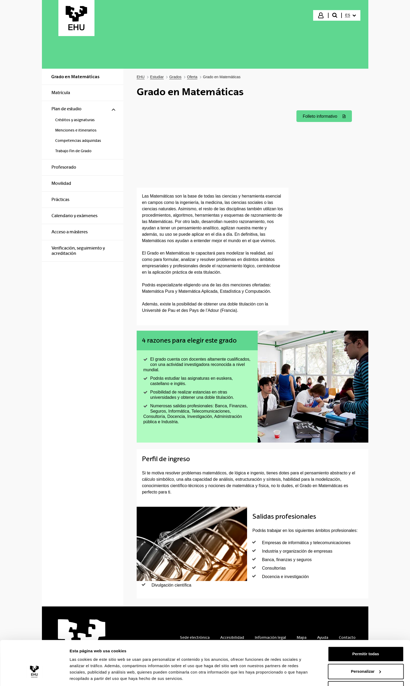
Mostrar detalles (85, 675)
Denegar (366, 671)
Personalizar (366, 654)
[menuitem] (350, 15)
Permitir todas (365, 636)
